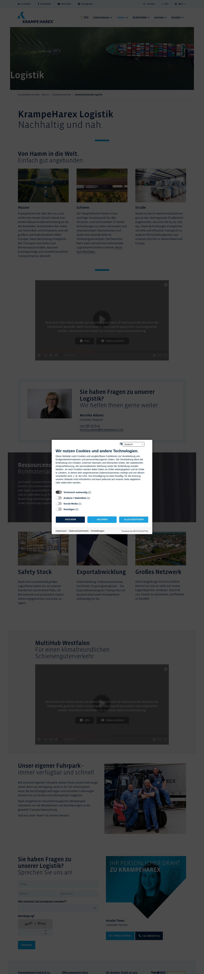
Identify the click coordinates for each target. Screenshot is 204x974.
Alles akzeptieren (133, 519)
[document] (102, 468)
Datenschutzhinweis (79, 531)
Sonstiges (69, 509)
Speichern (70, 519)
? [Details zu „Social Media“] (84, 503)
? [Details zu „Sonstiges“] (81, 509)
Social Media (70, 503)
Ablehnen (102, 519)
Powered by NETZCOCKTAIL (135, 531)
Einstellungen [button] (97, 531)
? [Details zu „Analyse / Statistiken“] (92, 498)
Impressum (61, 531)
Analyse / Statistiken (74, 498)
